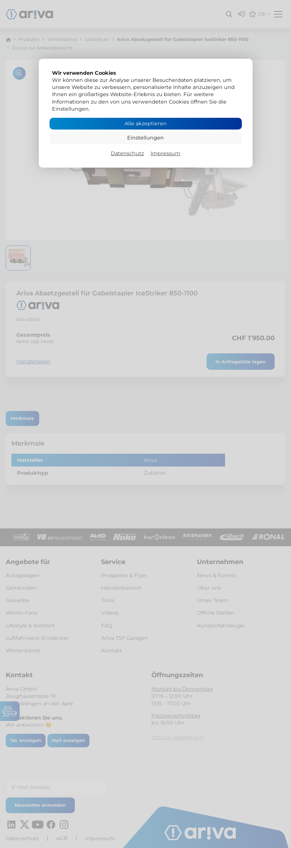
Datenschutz (127, 153)
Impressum (165, 153)
